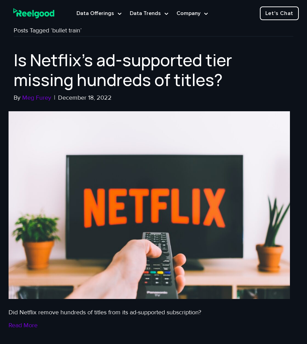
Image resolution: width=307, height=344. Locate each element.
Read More (23, 325)
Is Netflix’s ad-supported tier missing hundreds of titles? (123, 70)
